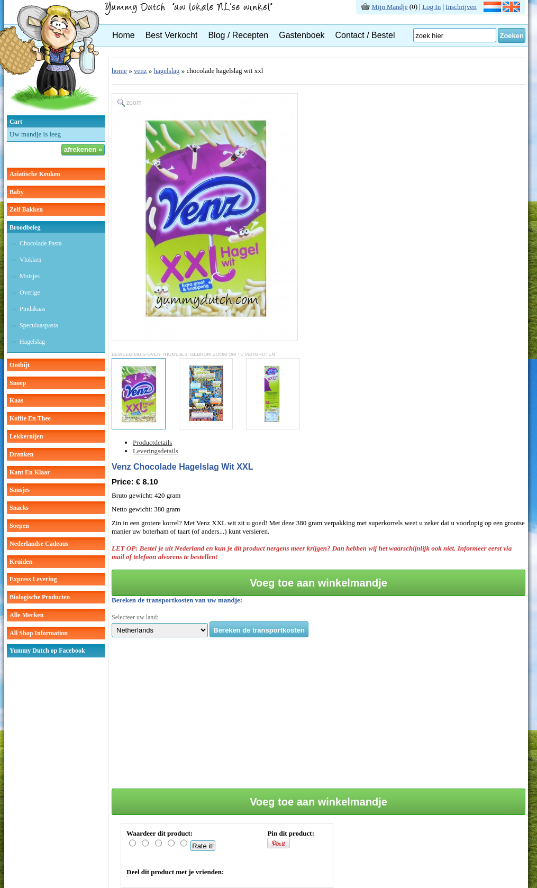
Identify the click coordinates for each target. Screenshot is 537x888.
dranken (21, 454)
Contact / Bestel (365, 35)
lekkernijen (26, 436)
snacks (19, 507)
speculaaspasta (39, 325)
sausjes (20, 489)
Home (123, 35)
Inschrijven (460, 7)
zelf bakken (26, 209)
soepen (19, 525)
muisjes (30, 276)
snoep (18, 383)
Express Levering (33, 579)
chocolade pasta (41, 243)
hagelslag (32, 341)
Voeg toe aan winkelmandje (318, 583)
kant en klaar (30, 472)
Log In (431, 7)
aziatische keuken (35, 174)
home (119, 71)
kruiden (21, 561)
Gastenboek (301, 35)
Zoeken (511, 36)
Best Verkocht (171, 35)
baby (17, 192)
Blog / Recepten (238, 35)
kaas (16, 400)
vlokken (30, 259)
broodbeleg (25, 227)
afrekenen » (83, 149)
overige (30, 292)
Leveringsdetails (155, 451)
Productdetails (152, 442)
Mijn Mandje (389, 7)
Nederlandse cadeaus (39, 543)
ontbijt (20, 365)
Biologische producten (40, 597)
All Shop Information (39, 633)
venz (140, 71)
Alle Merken (26, 615)
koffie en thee (30, 418)
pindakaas (32, 309)
